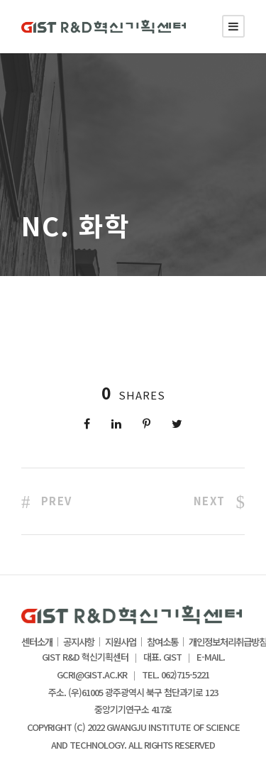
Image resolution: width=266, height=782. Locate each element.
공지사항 (78, 642)
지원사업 (120, 642)
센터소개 (36, 642)
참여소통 (162, 642)
